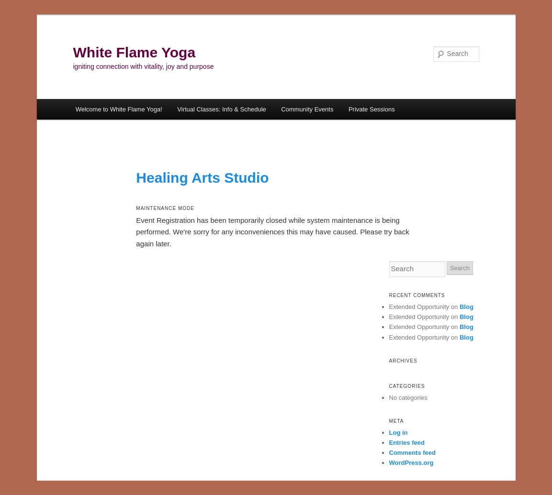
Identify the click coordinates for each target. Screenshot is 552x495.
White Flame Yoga (134, 52)
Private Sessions (372, 109)
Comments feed (412, 452)
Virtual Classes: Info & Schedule (221, 109)
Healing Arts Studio (202, 178)
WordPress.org (411, 462)
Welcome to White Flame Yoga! (119, 109)
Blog (466, 306)
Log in (398, 432)
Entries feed (407, 442)
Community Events (307, 109)
